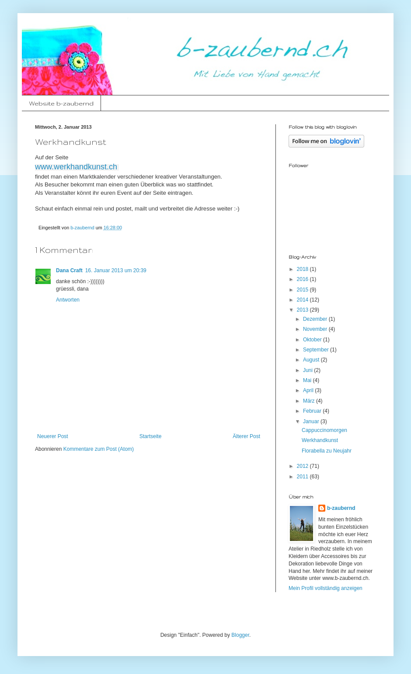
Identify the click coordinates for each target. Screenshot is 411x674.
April (309, 390)
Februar (313, 411)
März (309, 401)
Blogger (240, 635)
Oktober (313, 340)
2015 (303, 290)
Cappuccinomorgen (324, 430)
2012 (303, 466)
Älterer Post (246, 436)
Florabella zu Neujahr (327, 451)
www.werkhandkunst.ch (76, 166)
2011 (303, 477)
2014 (303, 300)
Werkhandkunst (320, 440)
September (316, 350)
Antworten (68, 300)
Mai (308, 380)
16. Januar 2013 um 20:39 (115, 270)
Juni (308, 370)
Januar (311, 421)
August (312, 360)
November (316, 329)
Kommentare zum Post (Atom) (98, 449)
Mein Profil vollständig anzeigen (325, 588)
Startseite (150, 436)
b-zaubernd (341, 508)
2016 (303, 279)
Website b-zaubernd (61, 103)
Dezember (316, 319)
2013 (303, 310)
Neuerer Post (52, 436)
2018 (303, 269)
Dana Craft (69, 270)
